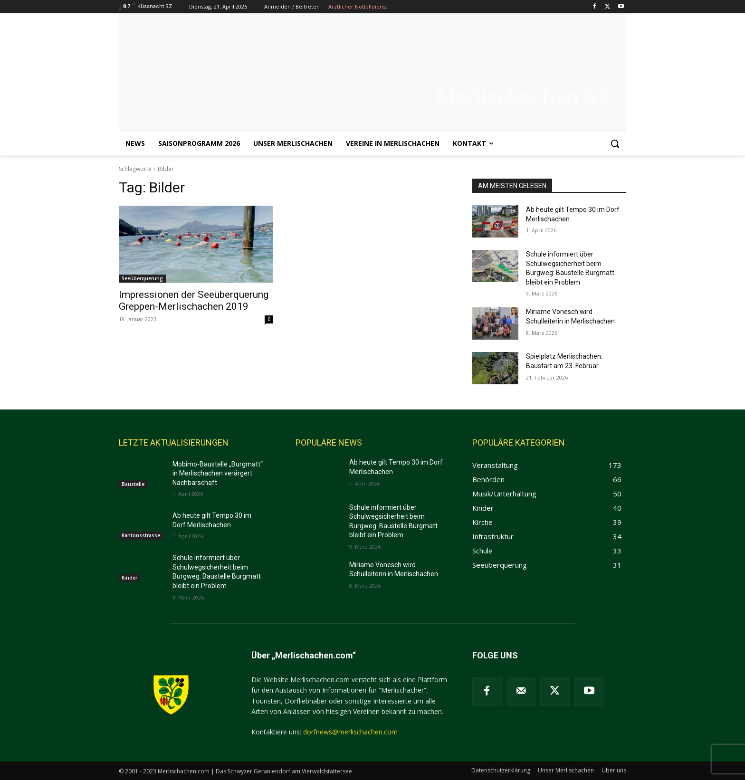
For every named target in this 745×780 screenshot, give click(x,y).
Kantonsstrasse (141, 535)
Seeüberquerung (142, 278)
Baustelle (133, 484)
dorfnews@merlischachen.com (350, 731)
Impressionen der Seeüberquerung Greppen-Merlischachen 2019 (193, 300)
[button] (614, 143)
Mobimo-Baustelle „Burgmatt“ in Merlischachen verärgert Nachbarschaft (217, 473)
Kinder (129, 577)
